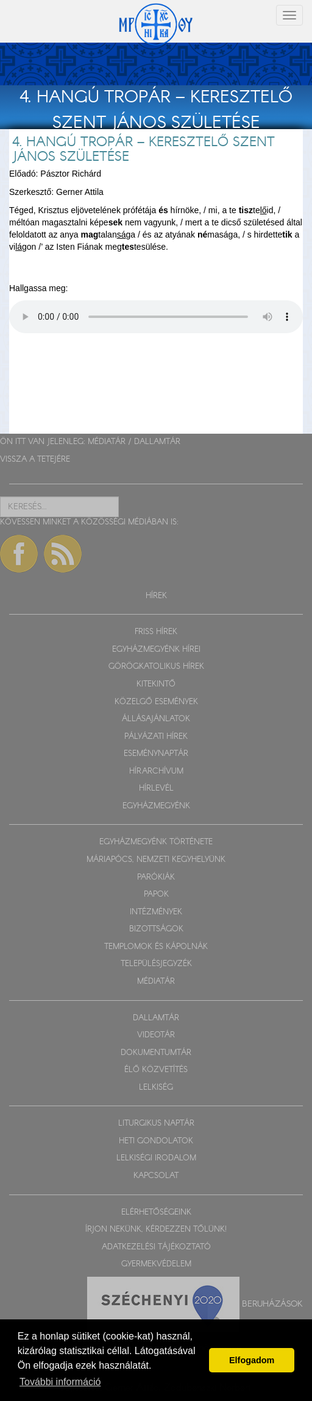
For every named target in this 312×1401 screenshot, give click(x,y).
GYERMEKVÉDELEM (156, 1264)
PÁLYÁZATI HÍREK (156, 737)
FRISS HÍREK (156, 632)
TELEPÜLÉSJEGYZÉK (156, 964)
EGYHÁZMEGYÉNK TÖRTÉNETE (156, 842)
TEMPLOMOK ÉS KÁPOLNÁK (156, 947)
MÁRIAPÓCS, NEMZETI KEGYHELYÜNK (156, 860)
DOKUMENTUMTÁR (156, 1053)
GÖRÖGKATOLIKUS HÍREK (156, 666)
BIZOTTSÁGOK (156, 929)
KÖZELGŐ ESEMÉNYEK (156, 702)
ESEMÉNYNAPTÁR (156, 754)
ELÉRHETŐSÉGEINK (156, 1212)
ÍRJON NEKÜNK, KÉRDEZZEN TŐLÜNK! (156, 1229)
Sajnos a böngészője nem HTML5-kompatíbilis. (156, 316)
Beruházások (272, 1303)
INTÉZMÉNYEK (156, 912)
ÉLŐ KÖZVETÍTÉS (156, 1070)
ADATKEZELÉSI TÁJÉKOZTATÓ (156, 1247)
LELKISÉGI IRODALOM (156, 1158)
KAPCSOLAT (156, 1176)
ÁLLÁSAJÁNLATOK (156, 719)
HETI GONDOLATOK (156, 1141)
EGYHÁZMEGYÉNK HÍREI (156, 649)
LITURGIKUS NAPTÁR (156, 1123)
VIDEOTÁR (156, 1035)
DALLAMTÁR (157, 442)
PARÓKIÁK (156, 877)
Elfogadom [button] (251, 1360)
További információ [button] (60, 1382)
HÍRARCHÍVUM (156, 771)
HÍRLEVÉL (156, 788)
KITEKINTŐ (156, 684)
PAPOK (156, 894)
